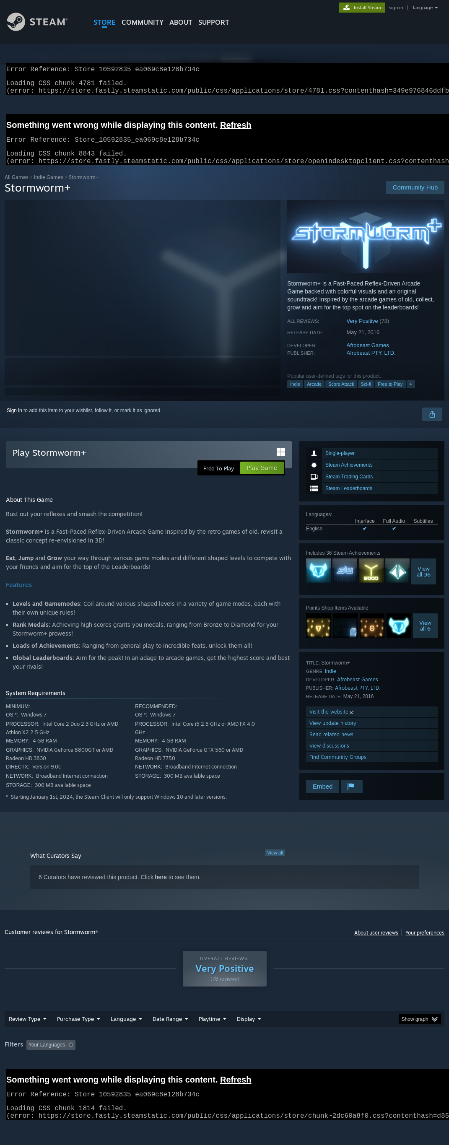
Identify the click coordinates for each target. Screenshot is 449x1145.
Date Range (167, 1029)
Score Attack (341, 394)
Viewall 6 (425, 635)
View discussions (329, 756)
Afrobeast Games (368, 355)
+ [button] (411, 394)
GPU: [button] (398, 1055)
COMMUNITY (143, 22)
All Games (17, 187)
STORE (104, 22)
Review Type (24, 1029)
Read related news (331, 744)
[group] (225, 1060)
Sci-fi (366, 394)
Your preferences (424, 943)
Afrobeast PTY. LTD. (371, 363)
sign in (396, 7)
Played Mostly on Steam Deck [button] (256, 1055)
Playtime (209, 1029)
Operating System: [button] (327, 1055)
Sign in (14, 420)
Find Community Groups (337, 767)
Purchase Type (75, 1029)
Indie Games (48, 187)
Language (123, 1029)
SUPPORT (213, 22)
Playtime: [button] (196, 1055)
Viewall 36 (424, 581)
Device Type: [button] (21, 1066)
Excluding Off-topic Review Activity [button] (131, 1055)
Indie (295, 394)
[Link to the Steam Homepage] (43, 28)
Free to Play (390, 394)
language (423, 7)
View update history (332, 733)
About (180, 22)
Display (246, 1029)
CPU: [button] (369, 1055)
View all (275, 862)
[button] (32, 1054)
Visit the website (332, 722)
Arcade (314, 394)
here (161, 887)
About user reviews (376, 943)
